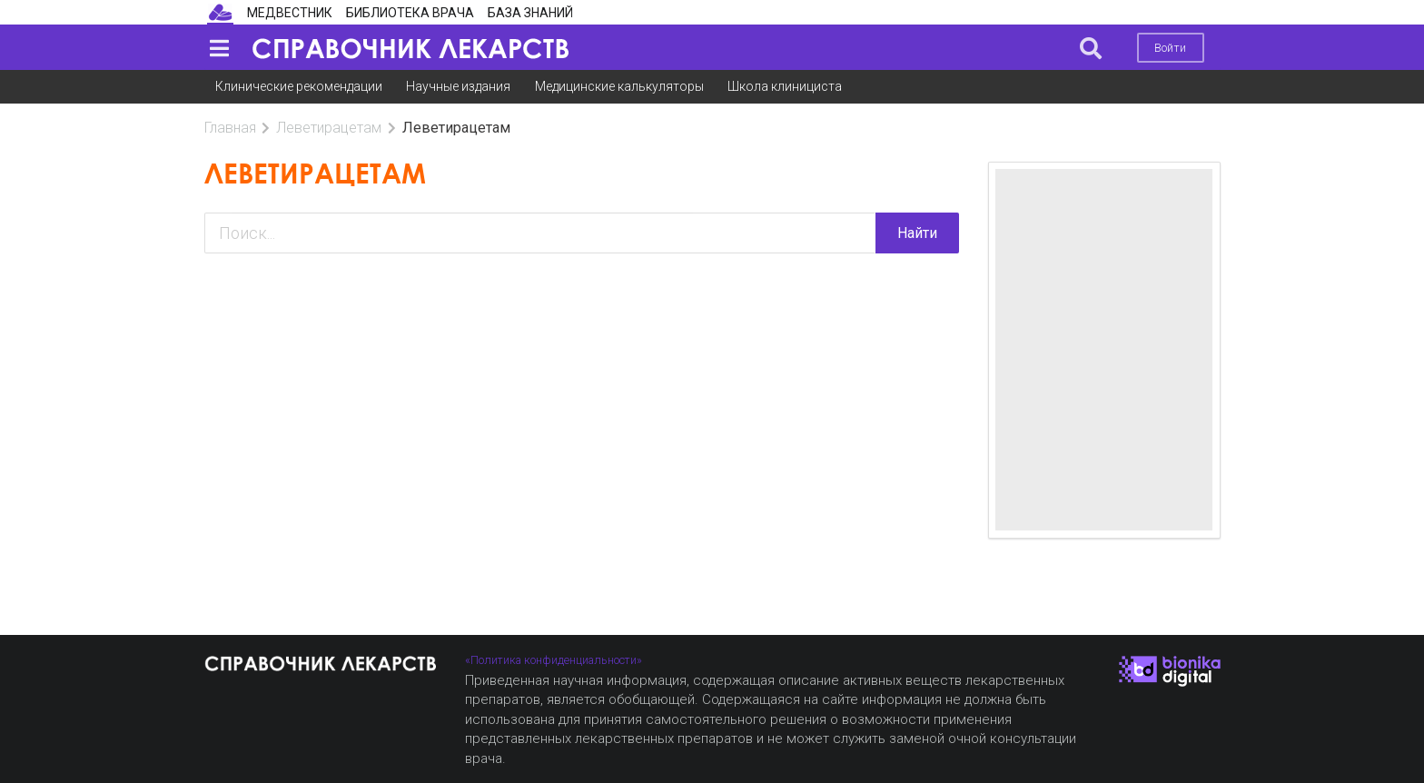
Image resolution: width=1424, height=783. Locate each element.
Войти (1170, 48)
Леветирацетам (328, 127)
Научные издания (458, 86)
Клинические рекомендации (298, 86)
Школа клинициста (784, 86)
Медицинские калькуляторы (619, 86)
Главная (230, 127)
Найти (917, 233)
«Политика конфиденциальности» (553, 660)
